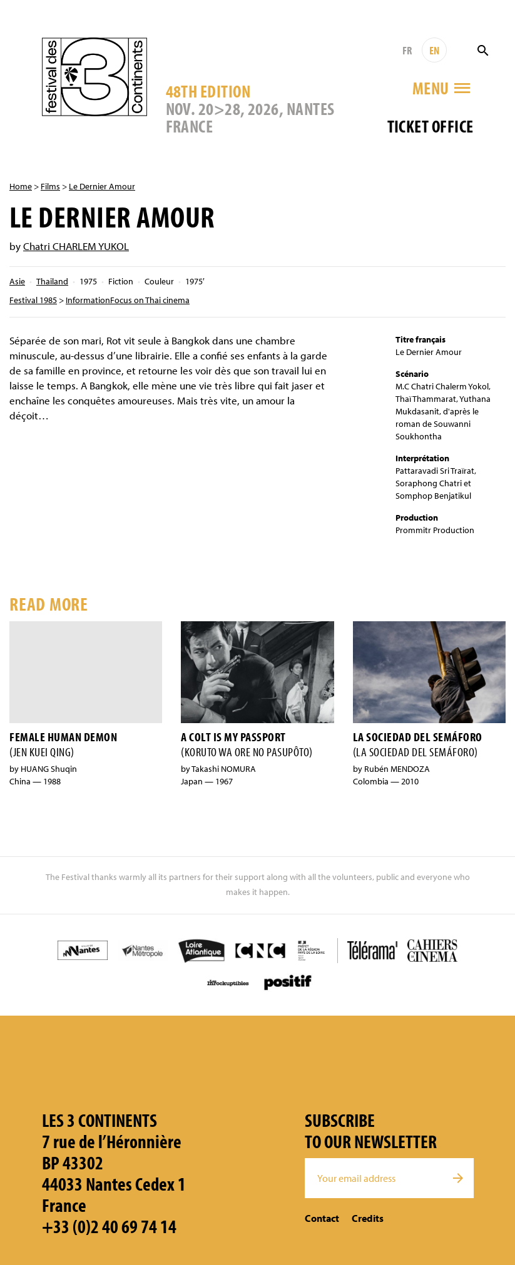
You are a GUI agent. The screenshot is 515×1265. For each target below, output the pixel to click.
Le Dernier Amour (102, 186)
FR (407, 50)
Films (50, 186)
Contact (322, 1218)
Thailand (52, 281)
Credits (368, 1218)
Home (20, 186)
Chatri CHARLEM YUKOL (76, 245)
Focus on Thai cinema (150, 300)
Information (88, 300)
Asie (17, 281)
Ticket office (430, 126)
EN (434, 50)
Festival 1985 (33, 300)
